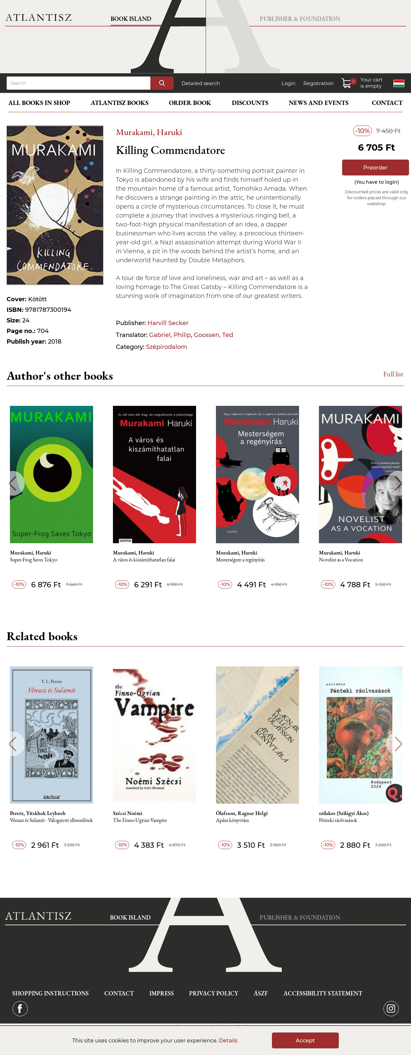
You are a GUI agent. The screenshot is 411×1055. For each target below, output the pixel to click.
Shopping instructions (50, 993)
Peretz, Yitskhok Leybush (38, 813)
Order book (190, 103)
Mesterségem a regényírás (240, 560)
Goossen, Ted (213, 335)
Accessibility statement (322, 993)
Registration (318, 83)
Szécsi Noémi (127, 813)
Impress (161, 993)
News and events (318, 103)
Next (398, 483)
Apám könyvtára (232, 820)
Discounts (250, 103)
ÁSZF (261, 993)
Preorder (375, 168)
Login (288, 83)
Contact (387, 103)
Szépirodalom (166, 347)
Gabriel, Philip (170, 335)
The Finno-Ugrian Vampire (140, 820)
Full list (393, 374)
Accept (305, 1040)
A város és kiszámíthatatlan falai (144, 560)
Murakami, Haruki (149, 132)
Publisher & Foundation (300, 19)
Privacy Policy (213, 993)
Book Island (131, 19)
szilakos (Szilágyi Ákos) (344, 813)
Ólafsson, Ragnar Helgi (242, 813)
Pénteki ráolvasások (338, 820)
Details (228, 1040)
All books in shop (39, 103)
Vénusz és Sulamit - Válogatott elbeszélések (51, 820)
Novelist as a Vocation (341, 560)
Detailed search (200, 83)
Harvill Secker (167, 323)
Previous (12, 483)
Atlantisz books (119, 103)
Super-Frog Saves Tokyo (33, 560)
